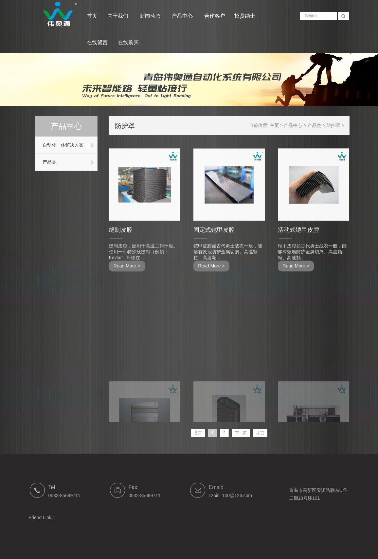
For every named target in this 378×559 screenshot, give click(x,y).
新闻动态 (151, 16)
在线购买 (128, 42)
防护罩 (338, 125)
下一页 (241, 433)
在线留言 (97, 42)
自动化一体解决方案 (61, 145)
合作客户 (214, 16)
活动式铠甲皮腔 (298, 239)
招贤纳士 (244, 16)
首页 (92, 16)
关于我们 (118, 16)
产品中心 (183, 16)
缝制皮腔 (121, 239)
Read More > (127, 275)
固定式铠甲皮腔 (214, 239)
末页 (260, 433)
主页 (278, 125)
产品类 (48, 162)
